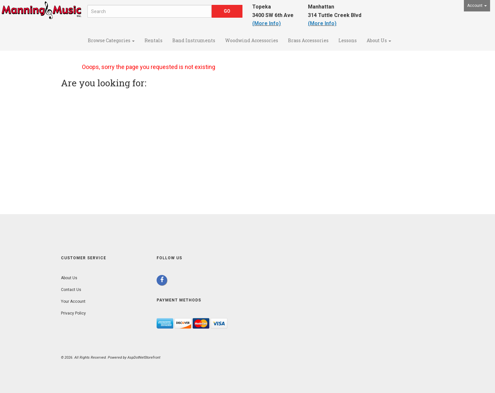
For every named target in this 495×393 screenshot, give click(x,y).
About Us (379, 40)
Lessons (347, 40)
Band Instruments (193, 40)
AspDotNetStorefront (143, 357)
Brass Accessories (308, 40)
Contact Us (71, 289)
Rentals (153, 40)
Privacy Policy (73, 313)
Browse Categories (111, 40)
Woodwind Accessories (251, 40)
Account (477, 5)
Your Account (73, 301)
